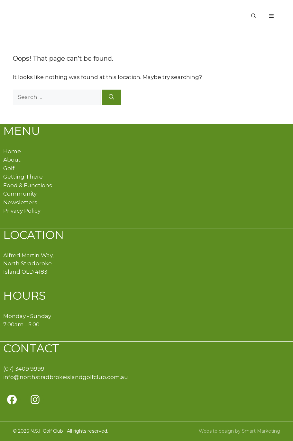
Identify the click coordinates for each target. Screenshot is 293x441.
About (12, 159)
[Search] (111, 97)
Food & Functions (27, 185)
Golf (8, 168)
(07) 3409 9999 (23, 369)
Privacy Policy (22, 210)
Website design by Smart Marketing (239, 431)
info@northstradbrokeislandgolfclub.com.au (65, 377)
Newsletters (20, 202)
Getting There (23, 176)
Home (12, 151)
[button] (253, 16)
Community (20, 193)
